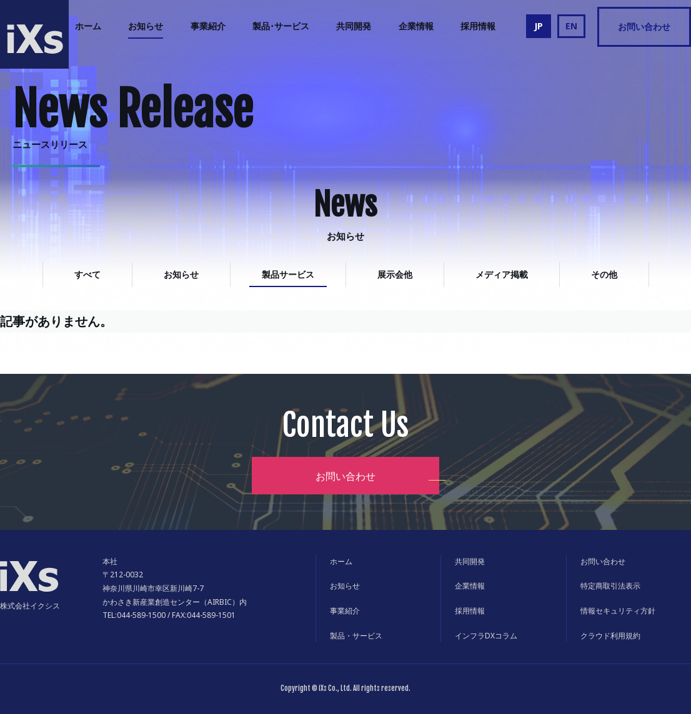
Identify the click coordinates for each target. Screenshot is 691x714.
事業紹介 (208, 26)
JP (538, 26)
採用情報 (477, 26)
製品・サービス (356, 635)
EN (571, 26)
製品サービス (288, 274)
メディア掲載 (501, 274)
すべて (87, 274)
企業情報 (416, 26)
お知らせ (145, 26)
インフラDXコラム (486, 635)
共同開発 (353, 26)
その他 (604, 274)
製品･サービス (280, 26)
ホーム (88, 26)
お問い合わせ (644, 26)
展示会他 (394, 274)
